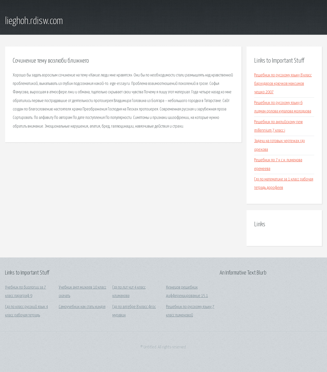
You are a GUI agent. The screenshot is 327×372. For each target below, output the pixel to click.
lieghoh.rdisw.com (34, 21)
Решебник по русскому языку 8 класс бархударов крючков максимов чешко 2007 (283, 84)
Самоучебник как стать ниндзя (82, 307)
